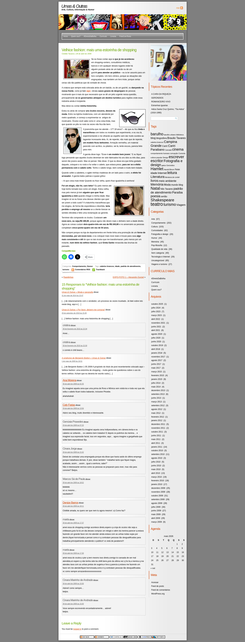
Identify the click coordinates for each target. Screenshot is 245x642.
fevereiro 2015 (157, 375)
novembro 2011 (158, 428)
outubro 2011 (157, 432)
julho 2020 (156, 338)
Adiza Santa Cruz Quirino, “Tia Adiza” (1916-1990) (168, 111)
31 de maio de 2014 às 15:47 (72, 295)
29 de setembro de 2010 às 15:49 (74, 313)
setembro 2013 (158, 394)
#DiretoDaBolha (90, 36)
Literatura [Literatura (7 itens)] (158, 177)
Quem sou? (76, 36)
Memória (155, 242)
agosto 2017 (156, 360)
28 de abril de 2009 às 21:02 (73, 452)
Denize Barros (70, 502)
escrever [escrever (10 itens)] (176, 157)
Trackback (100, 269)
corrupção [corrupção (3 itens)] (174, 153)
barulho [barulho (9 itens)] (157, 134)
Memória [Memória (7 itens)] (157, 184)
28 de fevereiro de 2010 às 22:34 (75, 329)
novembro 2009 (158, 492)
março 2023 (156, 315)
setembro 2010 (158, 454)
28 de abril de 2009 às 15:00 (73, 584)
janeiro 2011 (156, 447)
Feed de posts (157, 586)
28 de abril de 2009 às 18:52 (73, 483)
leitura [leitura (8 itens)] (172, 173)
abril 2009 (155, 518)
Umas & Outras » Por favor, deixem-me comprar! (83, 310)
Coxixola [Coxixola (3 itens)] (181, 153)
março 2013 (156, 402)
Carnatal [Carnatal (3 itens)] (168, 150)
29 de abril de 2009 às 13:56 (73, 408)
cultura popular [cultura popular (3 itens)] (156, 157)
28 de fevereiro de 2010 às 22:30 (75, 346)
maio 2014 (156, 387)
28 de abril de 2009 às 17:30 (73, 553)
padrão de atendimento (130, 266)
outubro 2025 (157, 304)
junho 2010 (156, 465)
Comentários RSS (83, 269)
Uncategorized (157, 260)
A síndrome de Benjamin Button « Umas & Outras (84, 358)
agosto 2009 (156, 503)
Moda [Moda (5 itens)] (167, 184)
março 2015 (156, 372)
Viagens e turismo (159, 264)
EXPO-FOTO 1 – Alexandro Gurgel (128, 277)
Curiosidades (157, 230)
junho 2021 (156, 327)
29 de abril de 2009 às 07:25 (73, 425)
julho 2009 (156, 507)
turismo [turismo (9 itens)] (169, 204)
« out (153, 568)
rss (177, 8)
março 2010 (156, 477)
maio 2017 (156, 368)
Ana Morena (69, 380)
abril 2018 (155, 349)
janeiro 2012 (156, 420)
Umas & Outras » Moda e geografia (77, 292)
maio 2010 (156, 469)
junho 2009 (156, 510)
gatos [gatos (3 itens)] (164, 165)
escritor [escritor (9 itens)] (157, 161)
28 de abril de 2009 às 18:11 (73, 506)
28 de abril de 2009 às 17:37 (73, 523)
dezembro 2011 (158, 424)
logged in (77, 629)
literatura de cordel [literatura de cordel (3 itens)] (172, 177)
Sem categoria (157, 253)
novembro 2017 (158, 357)
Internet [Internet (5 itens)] (162, 172)
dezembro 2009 (158, 488)
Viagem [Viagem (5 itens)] (181, 204)
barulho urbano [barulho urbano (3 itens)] (170, 135)
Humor (90, 266)
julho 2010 (156, 462)
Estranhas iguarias (159, 105)
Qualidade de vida (159, 249)
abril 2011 (155, 443)
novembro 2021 (158, 323)
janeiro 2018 (156, 353)
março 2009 (156, 522)
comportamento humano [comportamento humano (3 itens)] (160, 153)
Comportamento (79, 266)
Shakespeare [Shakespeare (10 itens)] (162, 200)
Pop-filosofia (156, 245)
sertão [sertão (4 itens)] (164, 196)
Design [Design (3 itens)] (165, 157)
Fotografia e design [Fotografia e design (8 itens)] (167, 163)
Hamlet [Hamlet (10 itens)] (157, 169)
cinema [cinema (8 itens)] (178, 149)
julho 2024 (156, 308)
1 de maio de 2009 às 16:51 (72, 361)
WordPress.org (158, 594)
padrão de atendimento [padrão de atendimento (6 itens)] (167, 190)
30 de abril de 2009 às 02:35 (73, 384)
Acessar (155, 582)
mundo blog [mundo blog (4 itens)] (177, 185)
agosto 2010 (156, 458)
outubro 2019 (157, 345)
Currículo (103, 36)
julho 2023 (156, 311)
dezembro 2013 (158, 390)
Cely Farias (69, 404)
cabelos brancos (107, 266)
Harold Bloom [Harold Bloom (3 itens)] (169, 169)
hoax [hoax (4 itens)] (177, 169)
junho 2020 (156, 341)
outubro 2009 (157, 496)
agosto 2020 (156, 334)
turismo (66, 269)
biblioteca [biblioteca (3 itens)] (180, 135)
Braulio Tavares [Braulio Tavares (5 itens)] (176, 137)
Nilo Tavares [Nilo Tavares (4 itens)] (167, 189)
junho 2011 (156, 435)
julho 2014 (156, 383)
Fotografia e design (159, 234)
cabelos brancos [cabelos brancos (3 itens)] (157, 142)
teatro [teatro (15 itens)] (157, 204)
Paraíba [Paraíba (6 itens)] (177, 192)
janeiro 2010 (156, 484)
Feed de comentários (160, 590)
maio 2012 (156, 413)
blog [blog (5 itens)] (153, 137)
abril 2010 (155, 473)
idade (117, 266)
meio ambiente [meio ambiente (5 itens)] (167, 180)
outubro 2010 (157, 450)
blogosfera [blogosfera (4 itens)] (161, 138)
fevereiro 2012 (157, 417)
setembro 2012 (158, 405)
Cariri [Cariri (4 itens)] (165, 146)
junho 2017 (156, 364)
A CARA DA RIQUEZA (161, 94)
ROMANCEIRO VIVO (160, 102)
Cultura (154, 226)
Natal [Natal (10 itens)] (155, 188)
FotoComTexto (125, 36)
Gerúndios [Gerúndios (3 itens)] (170, 165)
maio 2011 (156, 439)
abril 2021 (155, 330)
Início (66, 36)
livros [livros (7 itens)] (154, 180)
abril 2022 (155, 319)
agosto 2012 (156, 409)
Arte (153, 219)
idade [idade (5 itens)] (154, 172)
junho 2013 (156, 398)
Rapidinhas (68, 277)
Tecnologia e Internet (160, 257)
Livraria (113, 36)
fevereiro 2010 (157, 480)
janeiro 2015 (156, 379)
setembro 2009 (158, 499)
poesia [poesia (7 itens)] (155, 196)
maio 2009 (156, 514)
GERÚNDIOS (157, 98)
